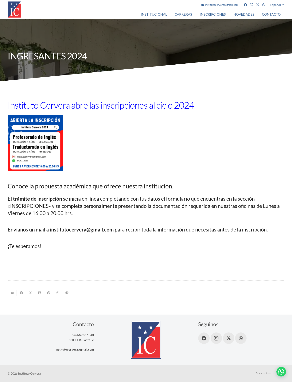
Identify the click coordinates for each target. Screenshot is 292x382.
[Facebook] (245, 5)
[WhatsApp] (264, 5)
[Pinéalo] (48, 293)
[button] (277, 5)
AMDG (280, 373)
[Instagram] (251, 5)
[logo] (14, 9)
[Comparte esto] (21, 293)
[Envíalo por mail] (12, 293)
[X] (258, 5)
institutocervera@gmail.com (75, 349)
